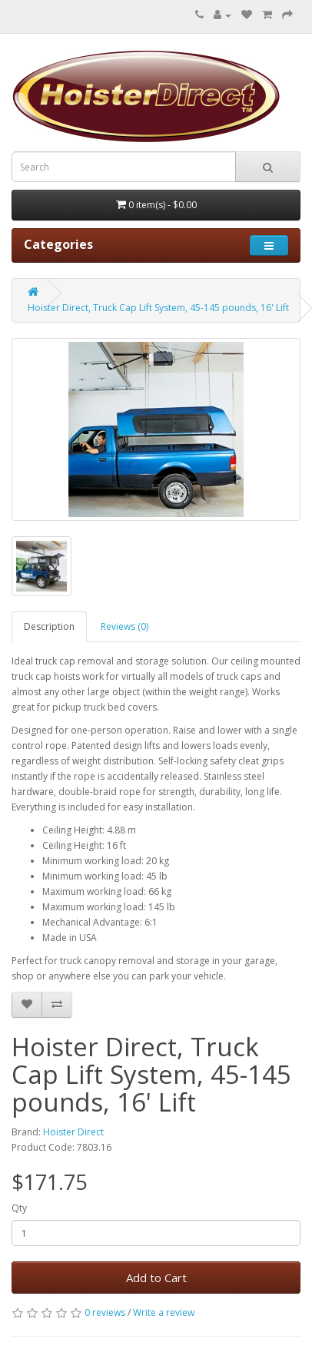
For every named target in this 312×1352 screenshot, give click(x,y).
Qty (19, 1207)
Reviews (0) (124, 626)
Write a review (163, 1312)
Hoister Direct (73, 1131)
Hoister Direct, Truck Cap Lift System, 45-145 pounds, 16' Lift (158, 307)
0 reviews (105, 1312)
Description (49, 626)
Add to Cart (156, 1277)
